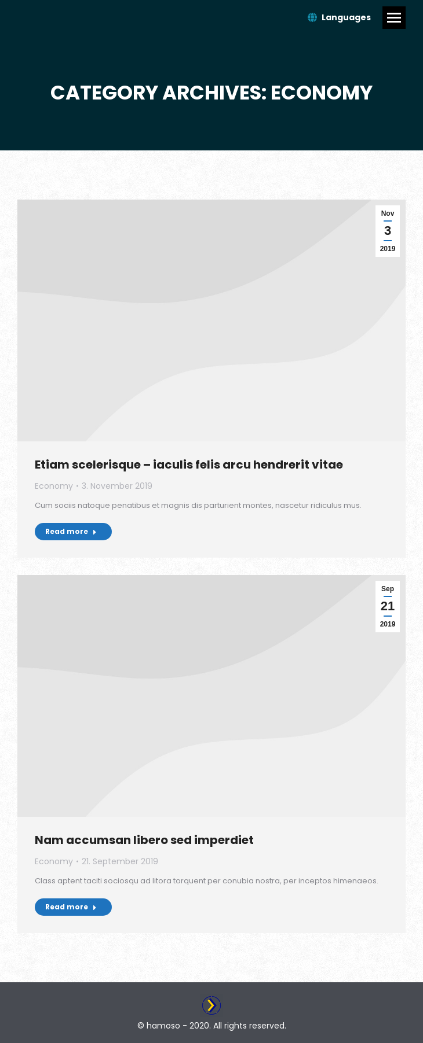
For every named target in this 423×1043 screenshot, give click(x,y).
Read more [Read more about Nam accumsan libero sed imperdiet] (71, 907)
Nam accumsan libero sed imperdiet (144, 840)
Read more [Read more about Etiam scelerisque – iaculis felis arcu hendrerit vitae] (71, 531)
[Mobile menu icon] (394, 17)
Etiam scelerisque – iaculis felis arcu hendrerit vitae (189, 464)
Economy (54, 486)
